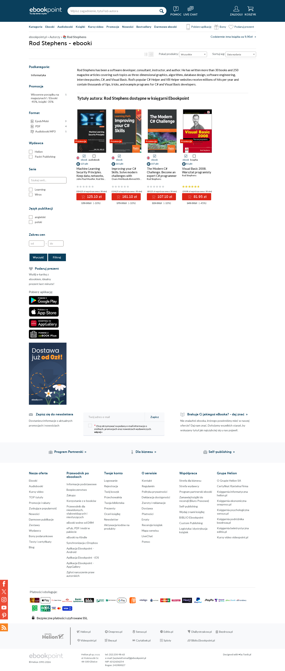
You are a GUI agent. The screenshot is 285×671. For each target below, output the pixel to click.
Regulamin (148, 486)
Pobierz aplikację (201, 26)
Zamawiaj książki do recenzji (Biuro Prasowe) (194, 499)
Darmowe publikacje (41, 519)
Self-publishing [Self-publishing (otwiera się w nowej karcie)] (220, 452)
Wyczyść (38, 257)
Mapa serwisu (150, 530)
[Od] (36, 243)
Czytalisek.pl (143, 640)
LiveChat (147, 536)
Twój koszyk (111, 491)
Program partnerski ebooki (195, 491)
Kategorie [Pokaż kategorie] (35, 26)
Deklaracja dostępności (156, 497)
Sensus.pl (141, 631)
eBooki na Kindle (76, 537)
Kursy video (96, 26)
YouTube (4, 608)
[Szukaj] (161, 11)
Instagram (4, 600)
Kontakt (147, 480)
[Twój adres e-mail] (114, 417)
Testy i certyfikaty (40, 541)
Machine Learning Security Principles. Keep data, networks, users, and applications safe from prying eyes (91, 176)
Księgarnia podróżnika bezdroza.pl (230, 520)
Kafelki (151, 54)
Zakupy (71, 495)
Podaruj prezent (244, 26)
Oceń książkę (112, 514)
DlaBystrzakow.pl (201, 631)
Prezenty (109, 508)
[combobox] (193, 54)
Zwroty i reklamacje (154, 502)
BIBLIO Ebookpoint (191, 517)
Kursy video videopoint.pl (232, 537)
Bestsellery (143, 26)
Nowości (127, 26)
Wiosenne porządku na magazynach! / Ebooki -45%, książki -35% (48, 98)
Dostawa (147, 508)
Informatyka (38, 75)
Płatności (147, 514)
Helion (36, 151)
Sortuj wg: (218, 54)
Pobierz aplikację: (41, 292)
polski (35, 222)
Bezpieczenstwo (76, 489)
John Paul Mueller (85, 178)
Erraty (145, 519)
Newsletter (111, 519)
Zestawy (34, 525)
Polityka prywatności (154, 491)
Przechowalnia (113, 497)
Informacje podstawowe (81, 484)
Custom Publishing (191, 523)
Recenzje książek (152, 525)
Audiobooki (65, 26)
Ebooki (49, 26)
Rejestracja (111, 486)
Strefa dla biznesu (190, 480)
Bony (223, 26)
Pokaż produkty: (169, 54)
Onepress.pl (115, 631)
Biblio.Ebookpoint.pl (203, 640)
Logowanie (111, 480)
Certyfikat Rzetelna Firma (232, 486)
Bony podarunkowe (41, 536)
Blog (31, 547)
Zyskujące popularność (43, 508)
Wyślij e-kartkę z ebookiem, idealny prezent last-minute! (41, 279)
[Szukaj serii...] (47, 180)
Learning (37, 189)
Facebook (4, 584)
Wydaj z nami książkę (191, 512)
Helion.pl (86, 631)
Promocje (112, 26)
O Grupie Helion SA (229, 480)
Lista (145, 54)
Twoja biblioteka (114, 502)
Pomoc (146, 541)
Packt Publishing (42, 156)
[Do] (56, 243)
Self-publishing (188, 506)
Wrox (35, 194)
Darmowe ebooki (165, 26)
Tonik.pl (247, 654)
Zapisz (154, 417)
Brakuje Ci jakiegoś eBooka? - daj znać (215, 414)
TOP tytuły (36, 497)
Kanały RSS (4, 627)
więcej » (98, 431)
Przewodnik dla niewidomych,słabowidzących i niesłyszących (76, 512)
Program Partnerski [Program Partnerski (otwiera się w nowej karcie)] (68, 452)
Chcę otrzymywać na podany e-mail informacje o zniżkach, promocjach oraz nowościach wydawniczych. (120, 428)
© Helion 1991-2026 (40, 661)
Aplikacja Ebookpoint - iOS (82, 557)
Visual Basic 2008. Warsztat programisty (196, 170)
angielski (37, 217)
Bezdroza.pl (226, 631)
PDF (50, 126)
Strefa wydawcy (189, 486)
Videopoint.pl (88, 640)
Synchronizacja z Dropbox (82, 542)
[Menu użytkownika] (236, 11)
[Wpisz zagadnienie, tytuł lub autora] (112, 11)
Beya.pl (112, 640)
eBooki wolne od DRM (80, 522)
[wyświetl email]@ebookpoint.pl (129, 658)
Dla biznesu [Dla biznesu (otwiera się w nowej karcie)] (144, 452)
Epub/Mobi (50, 121)
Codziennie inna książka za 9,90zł (232, 36)
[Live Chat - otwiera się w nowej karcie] (190, 11)
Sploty (167, 640)
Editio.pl (168, 631)
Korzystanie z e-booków (81, 500)
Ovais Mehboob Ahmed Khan (127, 178)
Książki (80, 26)
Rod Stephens (103, 178)
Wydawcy (35, 530)
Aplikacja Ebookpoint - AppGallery (80, 564)
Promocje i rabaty (39, 502)
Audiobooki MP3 (50, 131)
